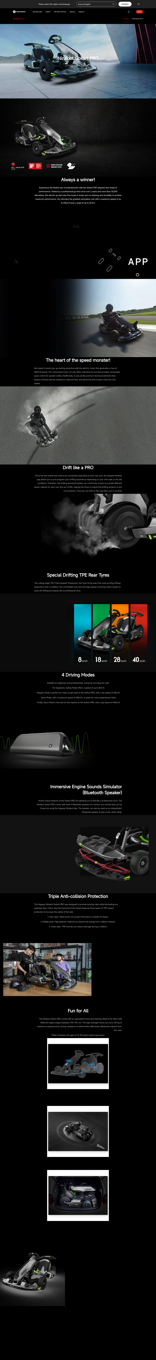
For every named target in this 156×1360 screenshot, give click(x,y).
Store (139, 12)
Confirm (125, 4)
